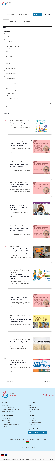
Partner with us (32, 407)
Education (8, 53)
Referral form (31, 424)
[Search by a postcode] (24, 14)
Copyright (11, 439)
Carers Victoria (9, 41)
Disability (8, 51)
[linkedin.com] (49, 395)
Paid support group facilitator (13, 90)
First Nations (9, 56)
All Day (7, 36)
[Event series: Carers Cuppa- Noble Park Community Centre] (31, 141)
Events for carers (10, 34)
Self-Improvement (10, 95)
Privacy (22, 439)
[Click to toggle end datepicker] (28, 21)
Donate (30, 411)
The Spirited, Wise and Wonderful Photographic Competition (18, 207)
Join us (30, 405)
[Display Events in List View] (46, 14)
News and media (5, 420)
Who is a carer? (5, 405)
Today (6, 20)
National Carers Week (11, 68)
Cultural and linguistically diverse (13, 46)
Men (7, 66)
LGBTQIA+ (8, 63)
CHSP (7, 44)
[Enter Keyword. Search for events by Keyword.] (10, 14)
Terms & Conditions (30, 439)
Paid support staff (10, 93)
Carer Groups (9, 39)
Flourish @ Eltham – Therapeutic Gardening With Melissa (20, 276)
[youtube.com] (53, 395)
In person (8, 106)
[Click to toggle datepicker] (13, 21)
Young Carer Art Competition (20, 123)
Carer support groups (33, 409)
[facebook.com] (43, 395)
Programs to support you (7, 407)
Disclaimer (17, 439)
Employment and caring (7, 411)
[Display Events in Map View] (49, 14)
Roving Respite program (11, 78)
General (8, 58)
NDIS (7, 71)
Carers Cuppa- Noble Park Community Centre (19, 144)
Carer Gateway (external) (34, 422)
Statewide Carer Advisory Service (10, 409)
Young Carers (9, 81)
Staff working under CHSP (12, 98)
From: (11, 19)
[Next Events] (48, 381)
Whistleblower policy (7, 426)
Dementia (8, 48)
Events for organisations (11, 83)
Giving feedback (32, 420)
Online (7, 109)
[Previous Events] (8, 381)
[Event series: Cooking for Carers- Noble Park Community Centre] (10, 317)
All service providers (10, 85)
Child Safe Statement (41, 439)
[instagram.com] (46, 395)
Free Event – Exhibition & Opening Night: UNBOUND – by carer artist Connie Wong (20, 251)
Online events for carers (11, 73)
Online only (8, 88)
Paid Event (8, 76)
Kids (7, 61)
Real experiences (6, 418)
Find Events (37, 14)
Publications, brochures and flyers (10, 424)
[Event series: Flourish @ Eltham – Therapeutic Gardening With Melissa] (20, 270)
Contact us (31, 418)
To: (25, 19)
